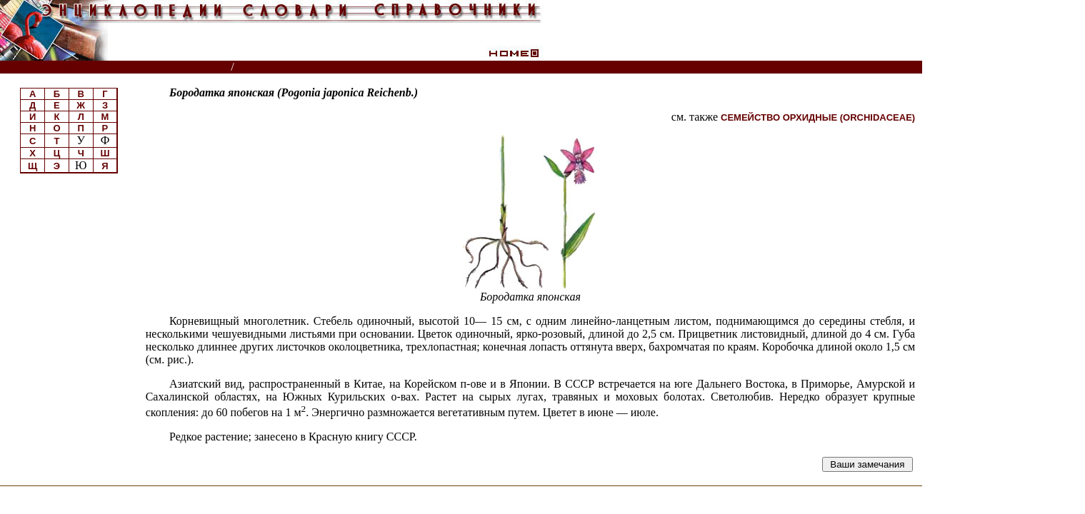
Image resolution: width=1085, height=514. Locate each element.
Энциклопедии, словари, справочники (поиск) (116, 67)
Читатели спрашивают (867, 67)
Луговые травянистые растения (324, 67)
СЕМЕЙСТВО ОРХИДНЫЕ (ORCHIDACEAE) (818, 117)
